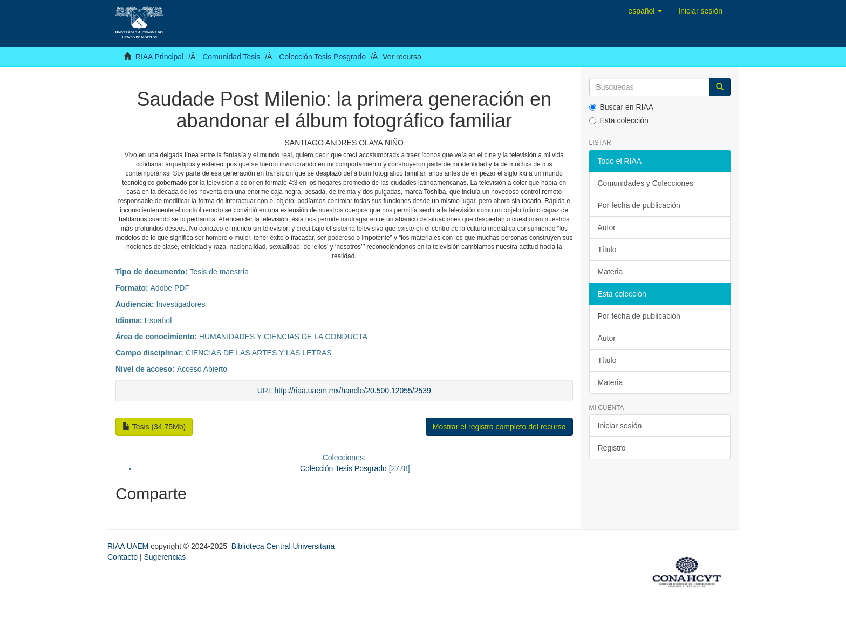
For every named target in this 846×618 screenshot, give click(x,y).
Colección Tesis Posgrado (322, 56)
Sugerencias (165, 557)
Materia (610, 271)
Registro (612, 448)
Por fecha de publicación (639, 205)
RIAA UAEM (129, 546)
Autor (607, 227)
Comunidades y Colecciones (645, 183)
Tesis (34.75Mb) (154, 426)
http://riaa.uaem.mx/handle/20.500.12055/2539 (353, 390)
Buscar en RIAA (621, 107)
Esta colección (619, 120)
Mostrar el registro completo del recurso (499, 426)
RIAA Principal (159, 56)
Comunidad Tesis (231, 56)
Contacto (122, 557)
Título (607, 249)
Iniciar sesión (620, 425)
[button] (645, 11)
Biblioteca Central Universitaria (283, 546)
